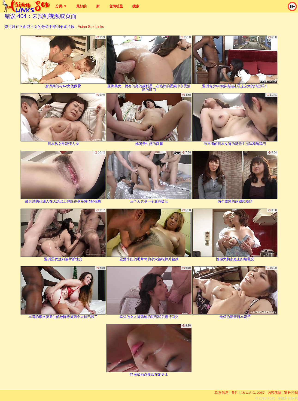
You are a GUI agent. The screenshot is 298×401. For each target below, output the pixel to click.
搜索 (135, 6)
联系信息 (221, 393)
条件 (234, 393)
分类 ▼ (61, 6)
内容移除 (274, 393)
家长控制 (291, 393)
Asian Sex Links (91, 27)
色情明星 (116, 6)
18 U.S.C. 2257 (253, 393)
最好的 (81, 6)
